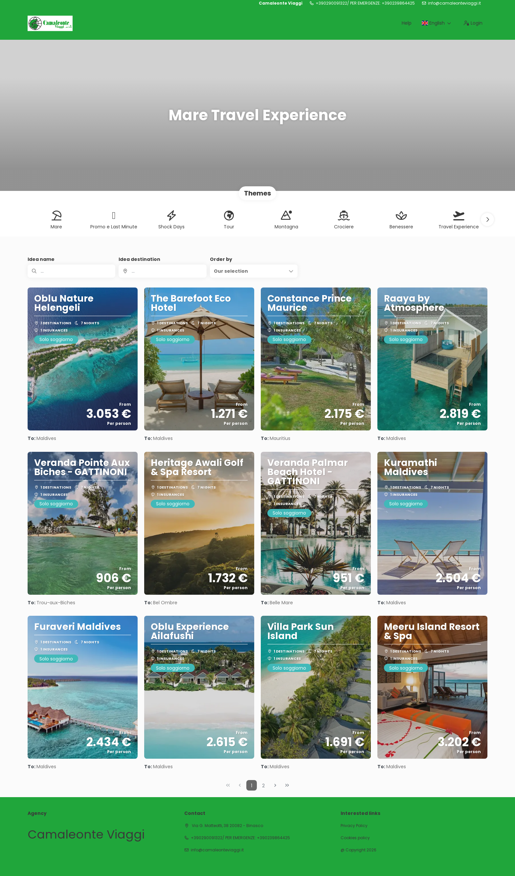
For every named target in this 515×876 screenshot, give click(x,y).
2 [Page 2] (263, 785)
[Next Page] (275, 785)
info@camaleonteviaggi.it (454, 3)
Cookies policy (355, 838)
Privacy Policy (354, 825)
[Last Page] (287, 785)
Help (407, 23)
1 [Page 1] (251, 785)
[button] (487, 219)
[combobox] (162, 271)
